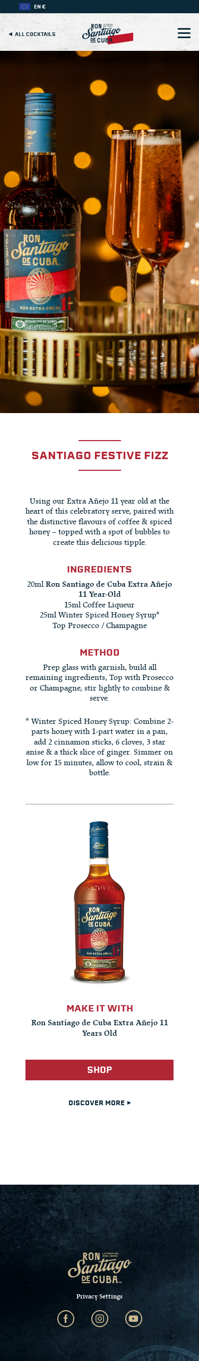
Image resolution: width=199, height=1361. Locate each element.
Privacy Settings (99, 1297)
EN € (40, 6)
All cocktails (32, 34)
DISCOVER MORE (99, 1103)
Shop (99, 1070)
